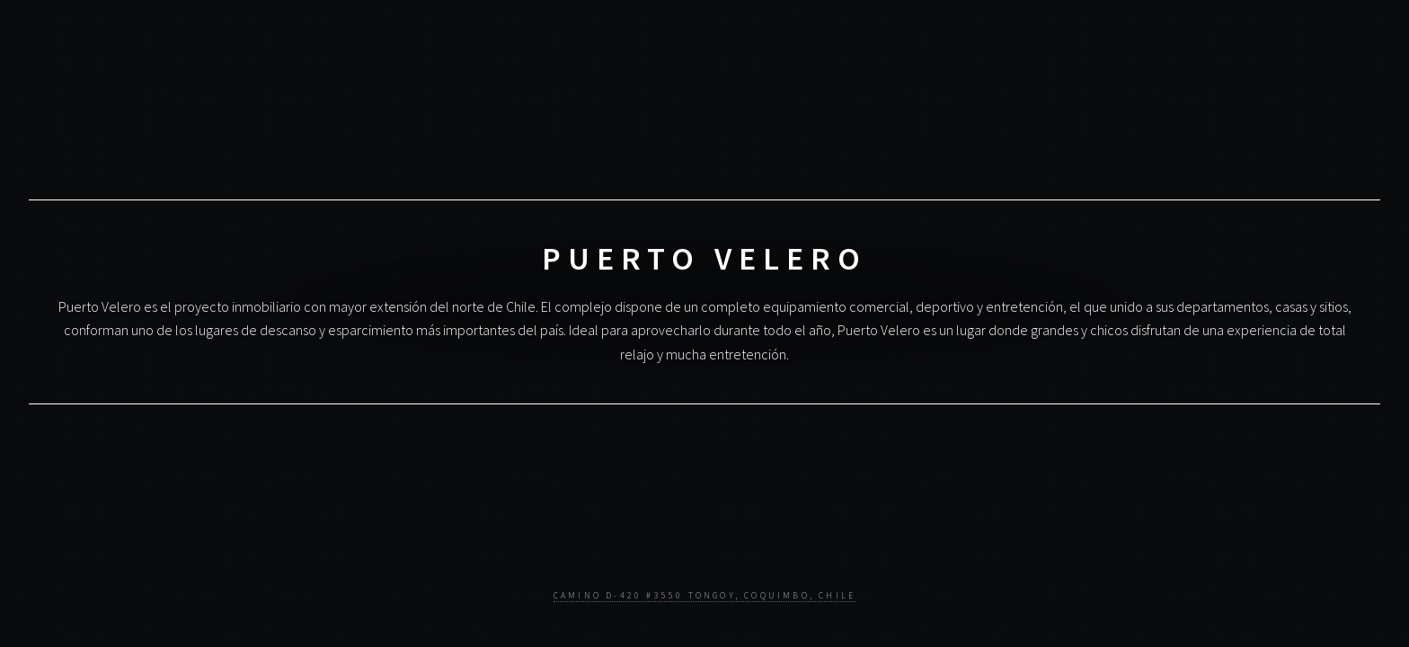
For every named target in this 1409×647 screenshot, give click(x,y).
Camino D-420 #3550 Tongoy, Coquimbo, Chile (704, 595)
